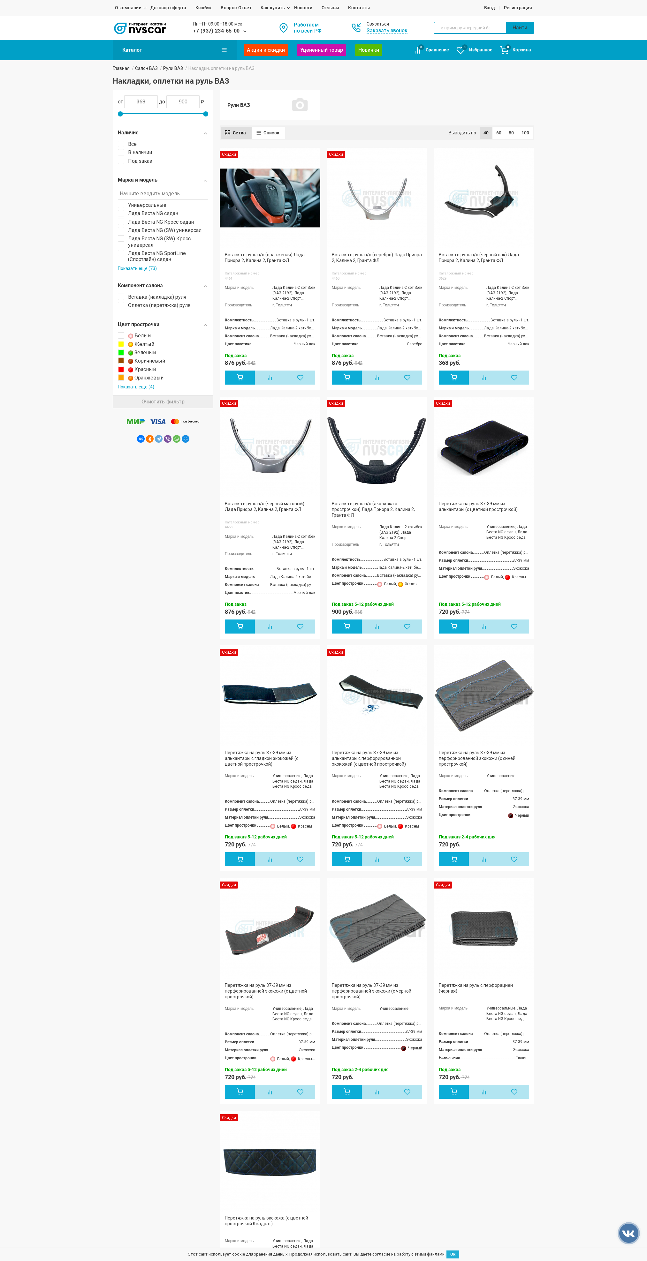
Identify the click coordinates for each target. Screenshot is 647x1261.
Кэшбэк (203, 7)
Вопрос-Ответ (236, 7)
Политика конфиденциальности (313, 1237)
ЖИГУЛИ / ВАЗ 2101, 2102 (140, 1067)
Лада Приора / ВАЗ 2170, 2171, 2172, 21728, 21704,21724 (151, 1116)
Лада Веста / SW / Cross (228, 1107)
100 (525, 132)
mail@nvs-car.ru (467, 1091)
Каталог (174, 50)
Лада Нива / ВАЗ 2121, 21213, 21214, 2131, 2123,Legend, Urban (241, 1089)
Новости (303, 7)
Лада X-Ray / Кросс (223, 1099)
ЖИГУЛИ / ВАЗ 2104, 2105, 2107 (146, 1083)
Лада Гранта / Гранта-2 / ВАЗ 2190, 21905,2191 (240, 1069)
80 (511, 132)
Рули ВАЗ (173, 68)
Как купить (273, 7)
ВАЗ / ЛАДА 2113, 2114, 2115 (143, 1106)
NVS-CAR (122, 1237)
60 (499, 132)
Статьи (299, 1085)
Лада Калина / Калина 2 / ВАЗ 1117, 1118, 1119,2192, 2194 (150, 1128)
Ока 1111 (213, 1115)
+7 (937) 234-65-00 (216, 31)
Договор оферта (168, 7)
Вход (489, 7)
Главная (121, 68)
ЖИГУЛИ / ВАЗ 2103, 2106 (140, 1075)
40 (486, 132)
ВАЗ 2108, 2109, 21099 (136, 1090)
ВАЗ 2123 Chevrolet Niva (228, 1131)
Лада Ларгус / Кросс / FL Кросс (235, 1079)
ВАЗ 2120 (213, 1123)
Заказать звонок (387, 30)
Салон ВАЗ (146, 68)
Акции (298, 1076)
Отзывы (330, 7)
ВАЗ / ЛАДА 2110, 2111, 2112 (143, 1098)
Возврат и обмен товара (393, 1076)
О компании (128, 7)
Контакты (359, 7)
